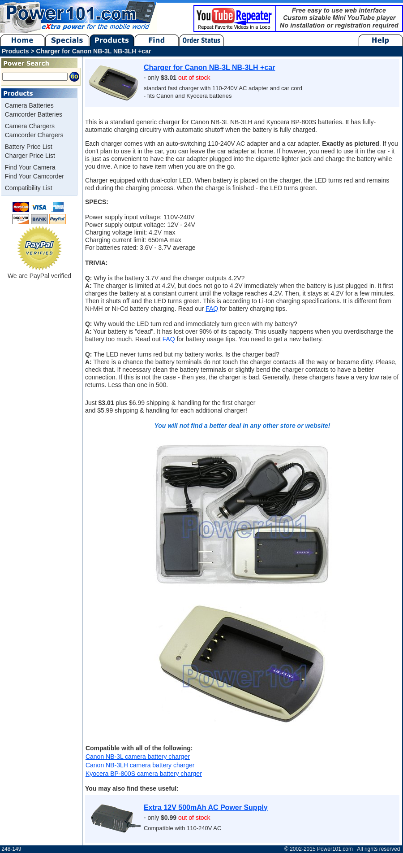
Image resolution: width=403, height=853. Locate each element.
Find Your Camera (30, 167)
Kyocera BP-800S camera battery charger (144, 773)
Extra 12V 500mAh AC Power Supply (206, 807)
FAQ (212, 308)
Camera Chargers (30, 126)
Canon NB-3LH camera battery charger (140, 765)
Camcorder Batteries (33, 114)
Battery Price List (28, 146)
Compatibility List (28, 187)
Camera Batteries (29, 105)
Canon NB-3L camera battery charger (138, 756)
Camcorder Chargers (34, 135)
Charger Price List (30, 155)
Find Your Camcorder (34, 176)
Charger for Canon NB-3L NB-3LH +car (209, 67)
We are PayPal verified (39, 272)
